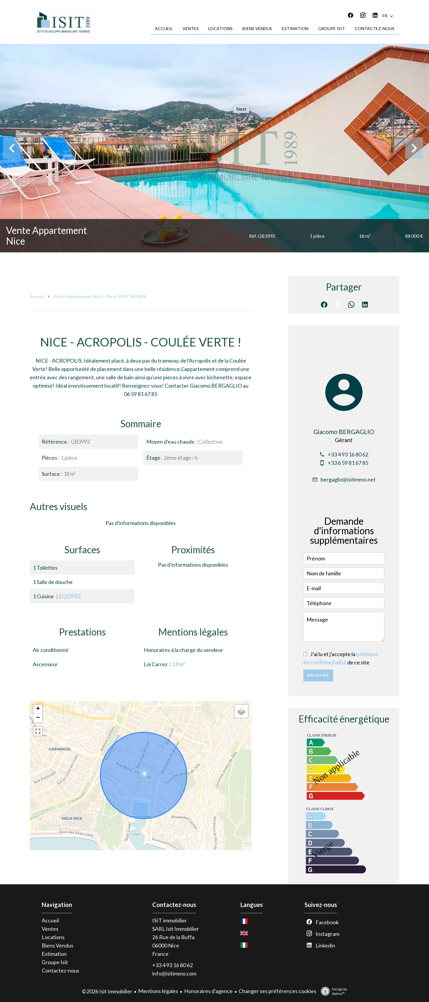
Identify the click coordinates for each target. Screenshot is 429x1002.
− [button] (38, 718)
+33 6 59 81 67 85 (348, 462)
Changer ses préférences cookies (277, 991)
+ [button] (38, 709)
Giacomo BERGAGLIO (343, 431)
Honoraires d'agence (208, 991)
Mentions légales (158, 991)
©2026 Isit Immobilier (107, 991)
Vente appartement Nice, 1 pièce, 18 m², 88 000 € (100, 296)
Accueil (36, 296)
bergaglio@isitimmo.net (348, 479)
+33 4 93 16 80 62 (348, 454)
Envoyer (318, 675)
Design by (332, 991)
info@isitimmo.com (174, 973)
